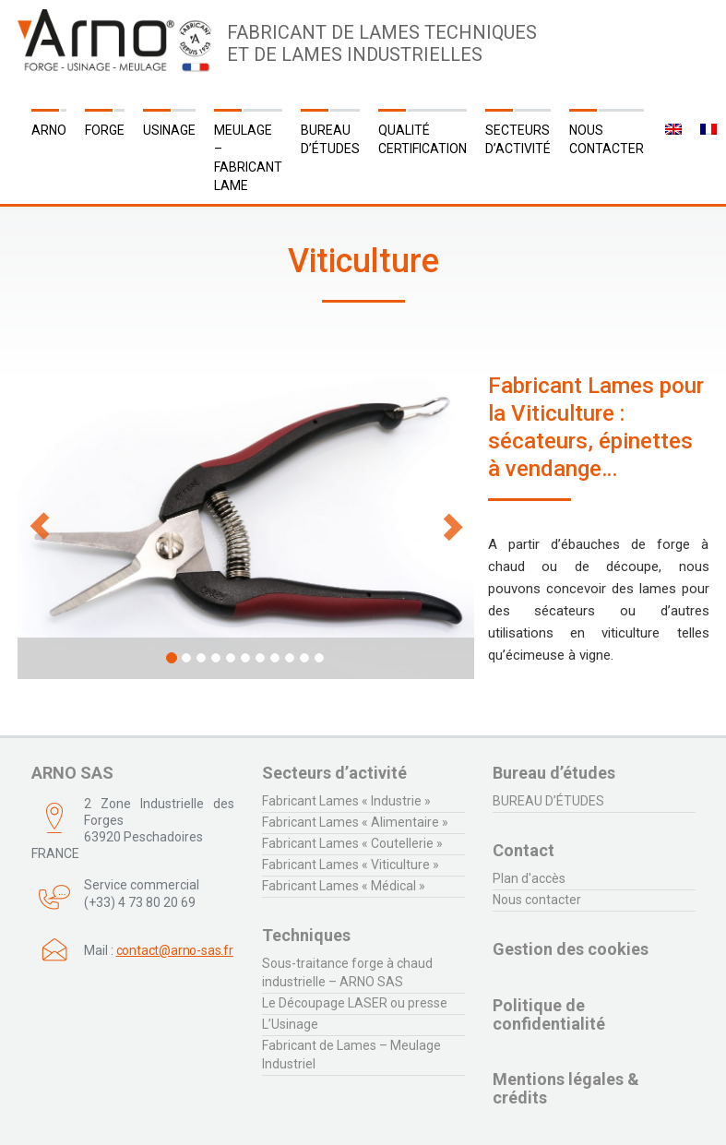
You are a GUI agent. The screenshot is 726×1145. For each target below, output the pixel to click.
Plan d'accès (529, 878)
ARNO (48, 130)
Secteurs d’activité (518, 139)
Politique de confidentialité (549, 1014)
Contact (523, 850)
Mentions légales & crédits (566, 1088)
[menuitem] (672, 130)
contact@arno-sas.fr (174, 950)
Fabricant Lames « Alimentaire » (355, 822)
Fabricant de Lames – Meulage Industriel (351, 1054)
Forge (105, 130)
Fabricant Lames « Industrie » (346, 800)
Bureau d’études (330, 139)
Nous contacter (606, 139)
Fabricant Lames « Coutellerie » (352, 843)
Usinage (169, 130)
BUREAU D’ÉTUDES (548, 800)
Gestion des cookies (571, 949)
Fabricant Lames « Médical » (343, 885)
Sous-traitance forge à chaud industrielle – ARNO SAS (347, 972)
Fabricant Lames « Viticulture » (350, 864)
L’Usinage (290, 1024)
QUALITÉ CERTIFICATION (422, 139)
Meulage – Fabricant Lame (248, 158)
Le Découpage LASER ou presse (354, 1003)
